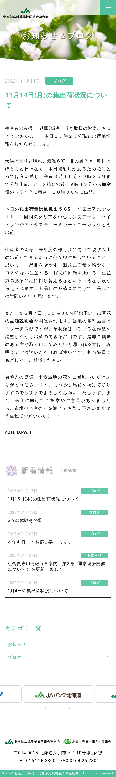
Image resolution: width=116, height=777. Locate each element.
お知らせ (17, 644)
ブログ (15, 657)
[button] (50, 709)
